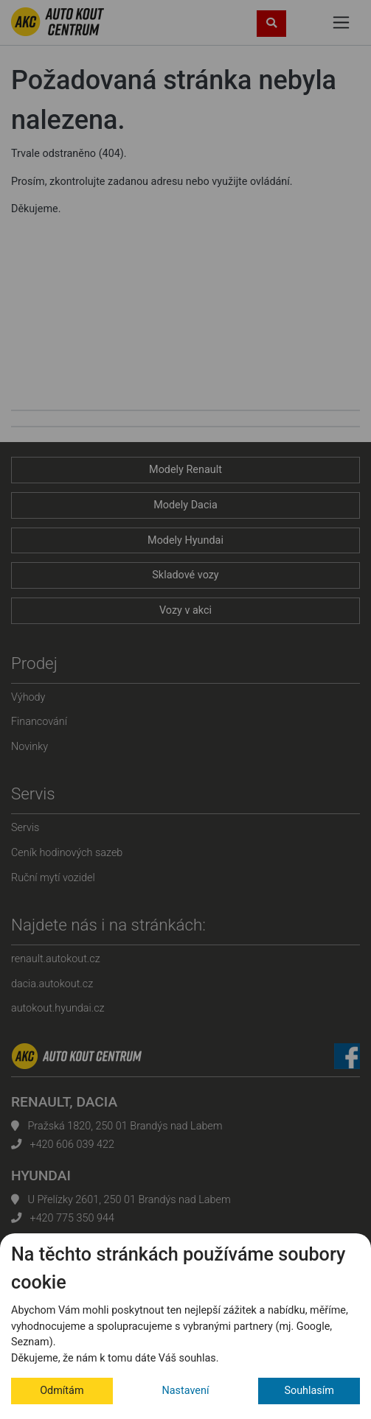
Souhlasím (309, 1390)
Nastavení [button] (185, 1390)
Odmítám (61, 1390)
